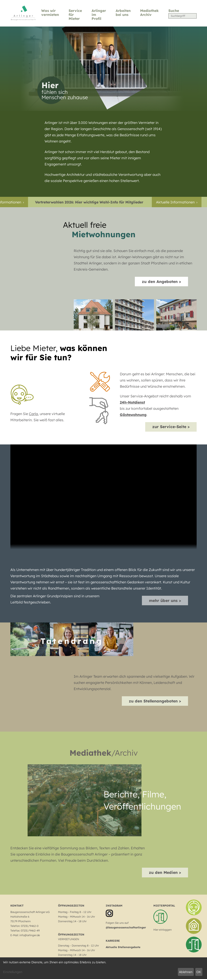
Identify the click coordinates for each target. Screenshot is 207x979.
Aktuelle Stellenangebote (123, 947)
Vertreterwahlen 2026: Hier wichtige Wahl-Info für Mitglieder (91, 202)
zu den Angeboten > (161, 281)
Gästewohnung (133, 414)
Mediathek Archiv (149, 13)
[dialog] (103, 968)
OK (198, 972)
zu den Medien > (165, 872)
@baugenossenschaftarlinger (126, 927)
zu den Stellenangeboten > (155, 700)
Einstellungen (12, 972)
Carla (33, 414)
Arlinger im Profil (99, 15)
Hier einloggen (162, 929)
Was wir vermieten (50, 13)
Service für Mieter (75, 15)
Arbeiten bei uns (123, 13)
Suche (173, 11)
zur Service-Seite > (171, 426)
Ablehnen (185, 972)
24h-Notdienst (132, 402)
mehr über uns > (165, 600)
